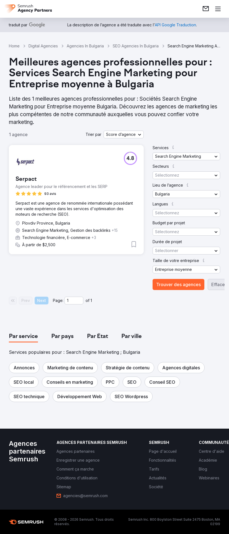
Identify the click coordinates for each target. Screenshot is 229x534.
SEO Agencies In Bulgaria (136, 46)
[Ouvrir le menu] (218, 8)
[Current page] (74, 300)
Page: (58, 300)
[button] (124, 134)
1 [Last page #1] (91, 300)
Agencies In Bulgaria (85, 46)
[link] (205, 8)
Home (14, 46)
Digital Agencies (43, 46)
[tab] (23, 336)
